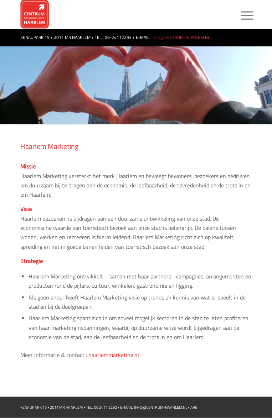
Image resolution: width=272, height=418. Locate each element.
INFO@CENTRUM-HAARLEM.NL (180, 37)
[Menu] (242, 15)
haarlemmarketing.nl (113, 355)
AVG (193, 407)
